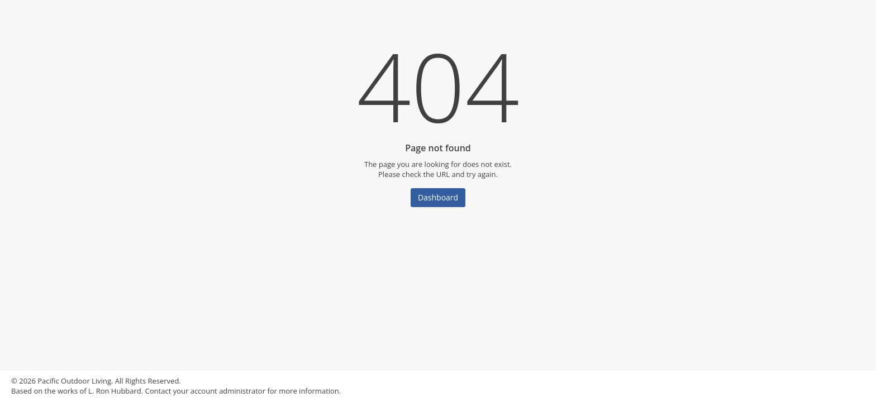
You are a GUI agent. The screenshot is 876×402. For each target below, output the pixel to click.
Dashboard (438, 197)
